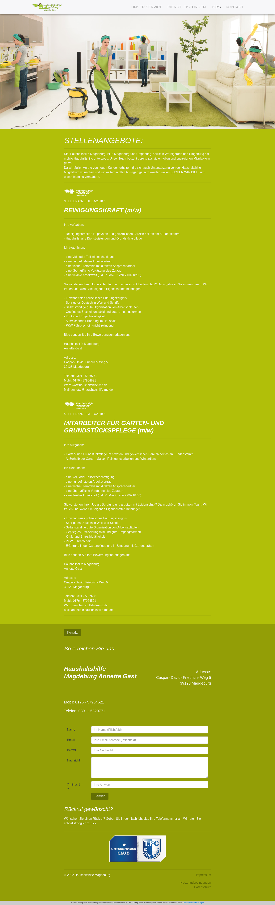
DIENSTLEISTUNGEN (186, 7)
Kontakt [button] (72, 632)
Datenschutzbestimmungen (193, 903)
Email (71, 739)
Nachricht (73, 760)
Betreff (71, 750)
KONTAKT (234, 7)
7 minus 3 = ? (75, 787)
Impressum (203, 875)
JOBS (216, 7)
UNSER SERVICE (147, 7)
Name (71, 729)
